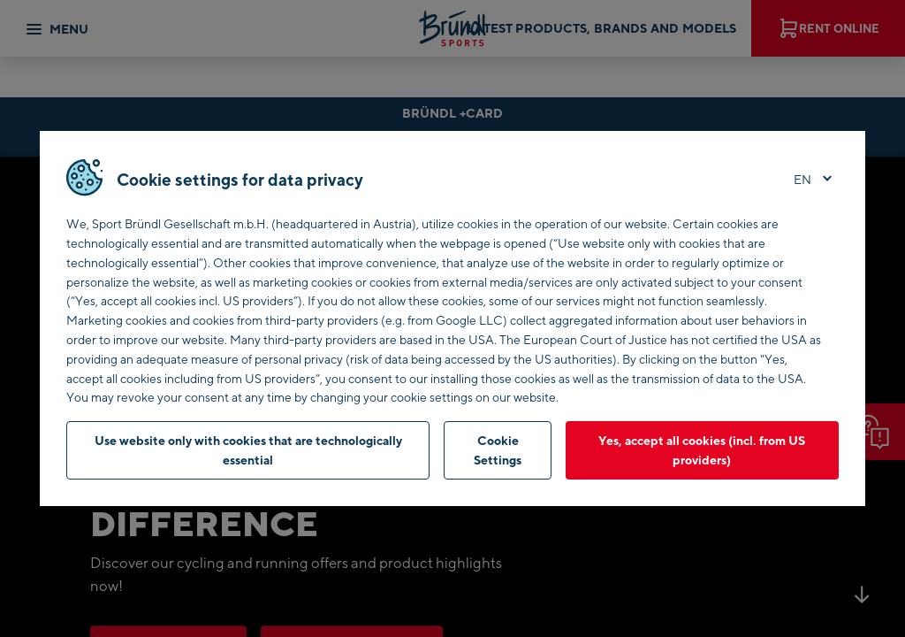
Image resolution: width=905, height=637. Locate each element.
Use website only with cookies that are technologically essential (248, 450)
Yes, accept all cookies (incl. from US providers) (701, 450)
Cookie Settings (497, 450)
